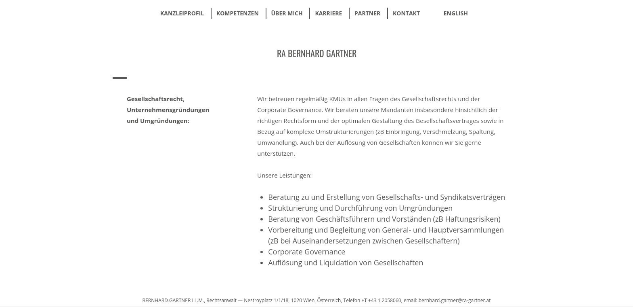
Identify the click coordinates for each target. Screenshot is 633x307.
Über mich (287, 13)
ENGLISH (456, 13)
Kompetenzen (237, 13)
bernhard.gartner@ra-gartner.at (455, 300)
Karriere (328, 13)
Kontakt (406, 13)
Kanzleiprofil (182, 13)
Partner (367, 13)
